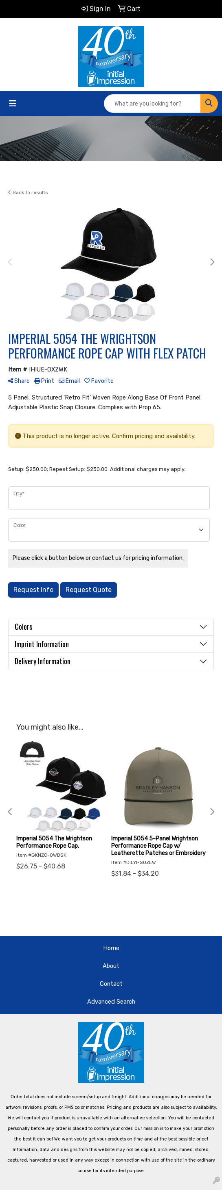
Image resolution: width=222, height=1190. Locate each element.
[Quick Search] (152, 103)
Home (111, 948)
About (111, 966)
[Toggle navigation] (12, 103)
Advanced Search (111, 1001)
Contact (111, 983)
